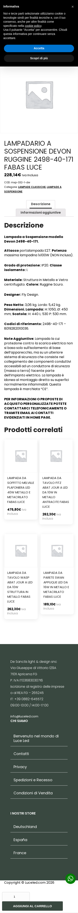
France (20, 853)
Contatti (21, 754)
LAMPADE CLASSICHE (32, 187)
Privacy (20, 767)
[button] (72, 6)
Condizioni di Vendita (33, 793)
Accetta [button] (39, 48)
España (20, 840)
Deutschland (25, 826)
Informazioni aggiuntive (41, 212)
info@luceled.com (24, 716)
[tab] (40, 204)
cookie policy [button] (33, 25)
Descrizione (40, 204)
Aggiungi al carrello (32, 906)
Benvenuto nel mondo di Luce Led (36, 738)
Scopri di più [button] (39, 58)
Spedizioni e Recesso (33, 780)
